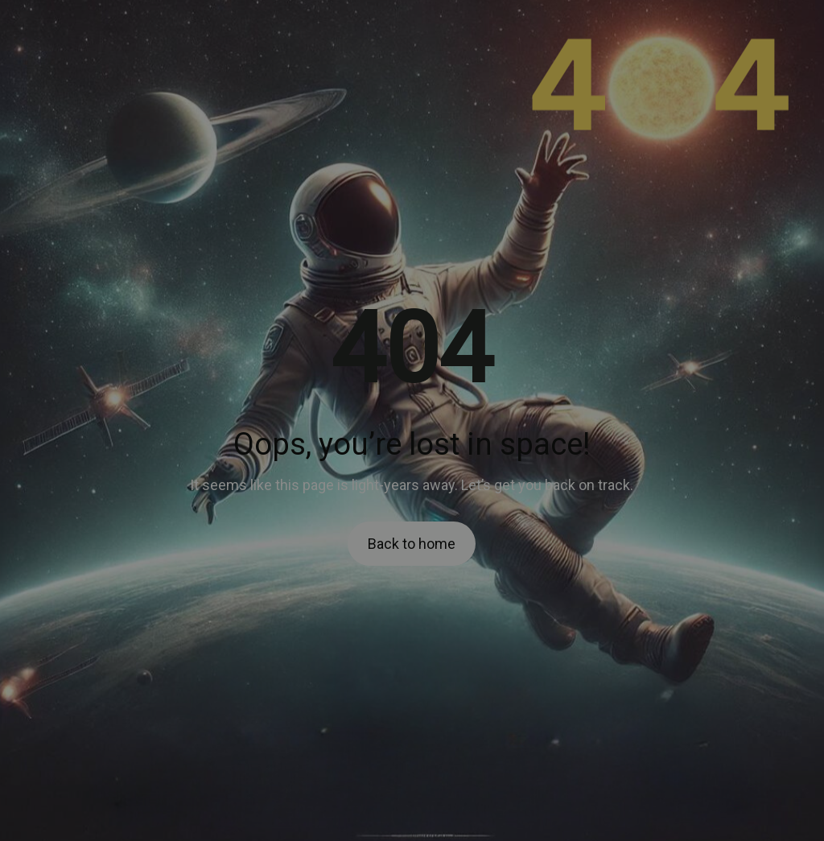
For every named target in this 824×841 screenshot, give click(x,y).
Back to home (411, 543)
